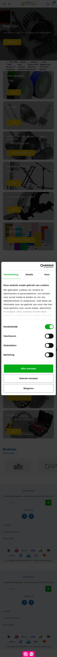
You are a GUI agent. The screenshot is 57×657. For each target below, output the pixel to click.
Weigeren (28, 388)
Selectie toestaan (28, 378)
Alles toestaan (28, 368)
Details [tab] (29, 274)
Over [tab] (47, 274)
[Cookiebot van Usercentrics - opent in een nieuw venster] (41, 266)
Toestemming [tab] (10, 274)
